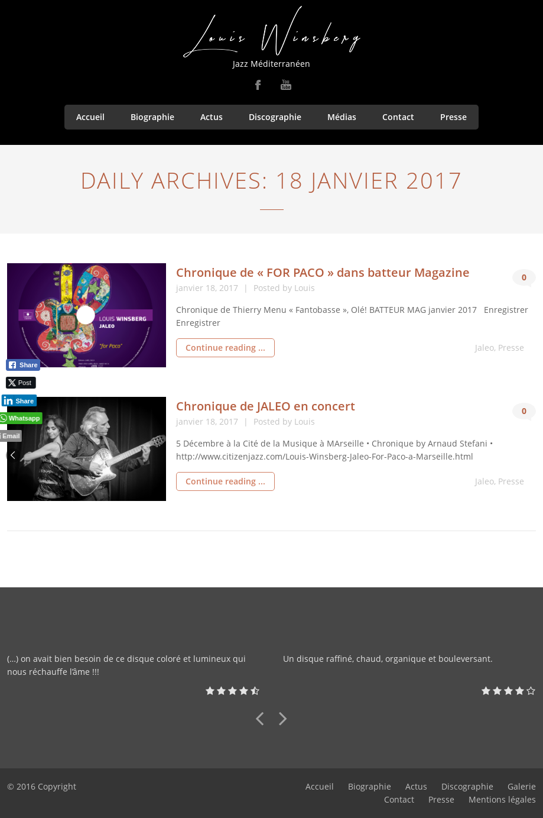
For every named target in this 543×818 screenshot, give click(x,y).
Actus (211, 116)
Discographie (275, 116)
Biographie (152, 116)
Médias (341, 116)
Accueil (90, 116)
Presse (453, 116)
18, (212, 287)
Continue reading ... (225, 347)
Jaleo (484, 347)
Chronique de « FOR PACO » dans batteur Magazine (323, 272)
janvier (191, 287)
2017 (229, 287)
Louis (304, 287)
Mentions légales (502, 799)
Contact (398, 116)
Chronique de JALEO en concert (265, 406)
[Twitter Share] (19, 383)
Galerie (522, 786)
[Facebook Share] (23, 365)
